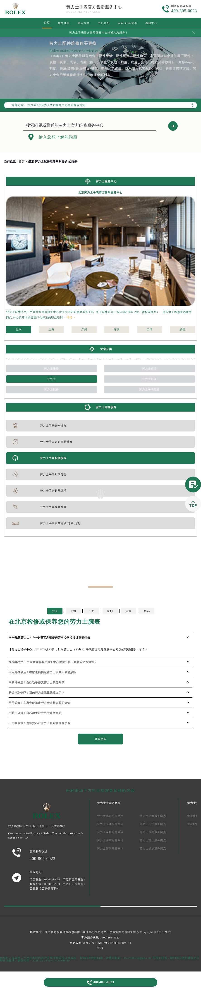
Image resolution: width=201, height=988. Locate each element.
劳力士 (51, 379)
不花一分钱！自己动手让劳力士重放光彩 (35, 713)
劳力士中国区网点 (109, 803)
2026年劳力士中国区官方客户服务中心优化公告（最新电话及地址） (53, 662)
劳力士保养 (149, 368)
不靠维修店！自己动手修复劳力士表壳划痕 (37, 682)
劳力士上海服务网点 (153, 815)
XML (100, 948)
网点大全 (84, 23)
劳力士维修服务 (106, 407)
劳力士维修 (51, 368)
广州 (84, 329)
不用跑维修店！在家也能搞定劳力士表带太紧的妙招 (42, 672)
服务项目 (64, 23)
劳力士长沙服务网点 (153, 848)
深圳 (117, 329)
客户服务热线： (100, 937)
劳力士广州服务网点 (153, 824)
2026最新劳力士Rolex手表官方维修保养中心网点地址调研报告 (49, 637)
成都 (182, 329)
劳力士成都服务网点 (153, 832)
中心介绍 (104, 23)
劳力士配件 (51, 389)
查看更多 (100, 739)
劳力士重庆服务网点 (153, 840)
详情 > (71, 317)
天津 (150, 329)
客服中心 (151, 23)
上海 (51, 329)
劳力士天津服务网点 (110, 824)
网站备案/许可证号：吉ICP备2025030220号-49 (100, 943)
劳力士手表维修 (149, 389)
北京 (19, 329)
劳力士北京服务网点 (110, 815)
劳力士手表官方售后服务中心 (94, 7)
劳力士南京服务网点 (110, 840)
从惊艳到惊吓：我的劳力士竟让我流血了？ (37, 692)
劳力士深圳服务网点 (110, 832)
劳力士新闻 (149, 379)
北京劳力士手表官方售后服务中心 (100, 192)
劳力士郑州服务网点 (110, 848)
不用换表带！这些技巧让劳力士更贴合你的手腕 (39, 723)
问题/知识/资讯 (127, 23)
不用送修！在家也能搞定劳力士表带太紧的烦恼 (39, 702)
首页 (47, 22)
